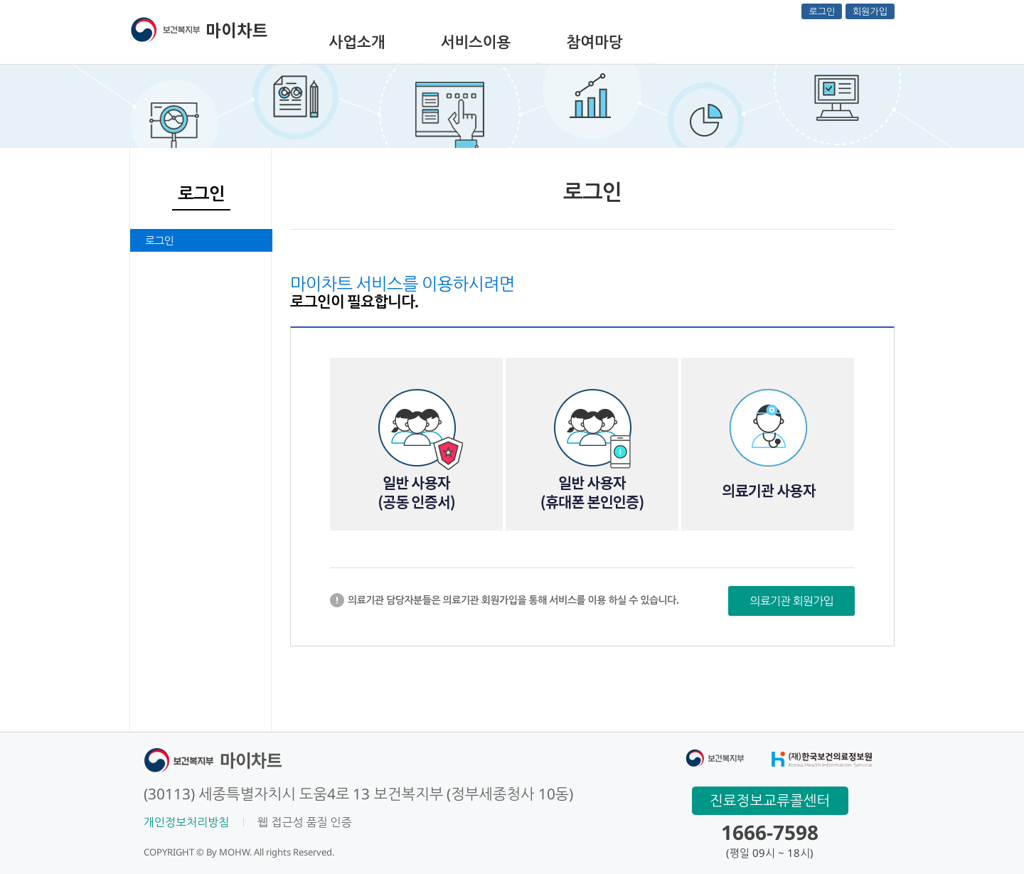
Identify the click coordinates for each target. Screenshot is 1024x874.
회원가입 (870, 11)
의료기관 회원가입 (791, 601)
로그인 (822, 11)
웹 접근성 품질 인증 (304, 822)
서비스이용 (476, 42)
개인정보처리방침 (186, 822)
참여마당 (595, 42)
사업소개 (357, 42)
